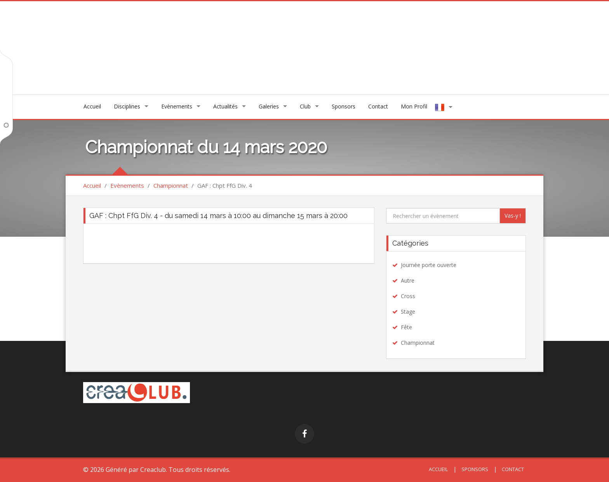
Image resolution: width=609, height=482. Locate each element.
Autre (407, 280)
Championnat (170, 185)
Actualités (225, 106)
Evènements (176, 106)
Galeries (269, 106)
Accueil (92, 106)
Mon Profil (414, 106)
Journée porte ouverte (428, 265)
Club (305, 106)
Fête (406, 327)
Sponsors (343, 106)
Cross (408, 296)
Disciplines (127, 106)
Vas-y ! (513, 215)
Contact (378, 106)
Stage (408, 311)
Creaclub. (153, 469)
